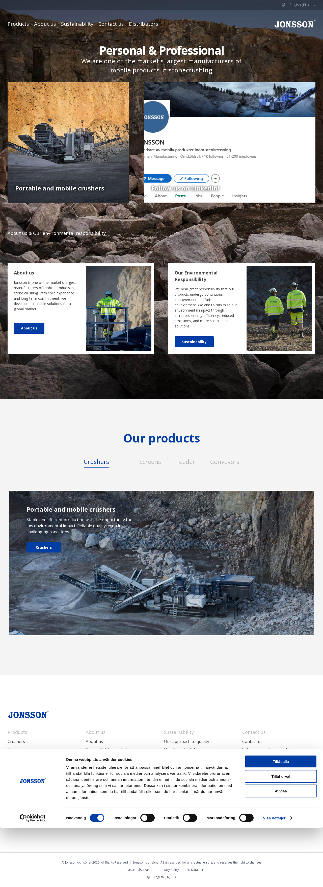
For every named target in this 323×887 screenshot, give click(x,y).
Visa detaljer (274, 877)
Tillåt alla (281, 820)
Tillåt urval (281, 835)
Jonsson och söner (294, 23)
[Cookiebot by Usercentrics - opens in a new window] (33, 877)
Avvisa (281, 850)
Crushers (44, 547)
